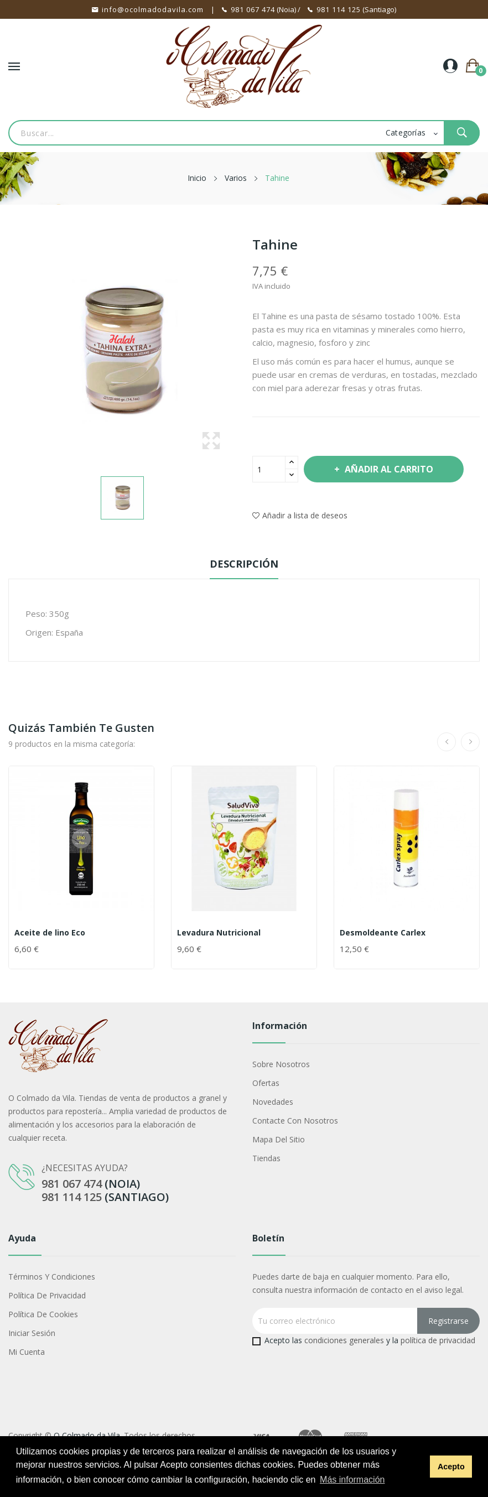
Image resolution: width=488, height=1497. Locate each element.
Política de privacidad (47, 1295)
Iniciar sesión (31, 1333)
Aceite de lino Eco (49, 933)
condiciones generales (344, 1340)
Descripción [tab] (244, 563)
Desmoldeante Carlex (382, 933)
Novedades (272, 1101)
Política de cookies (43, 1314)
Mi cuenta (26, 1352)
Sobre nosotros (281, 1064)
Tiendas (266, 1158)
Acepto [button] (451, 1466)
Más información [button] (352, 1479)
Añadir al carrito (387, 469)
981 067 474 (253, 9)
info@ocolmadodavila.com (153, 9)
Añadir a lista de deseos (299, 515)
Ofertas (265, 1083)
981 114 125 (338, 9)
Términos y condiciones (51, 1276)
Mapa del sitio (278, 1139)
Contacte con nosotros (295, 1120)
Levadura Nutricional (219, 933)
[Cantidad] (268, 469)
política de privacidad (438, 1340)
